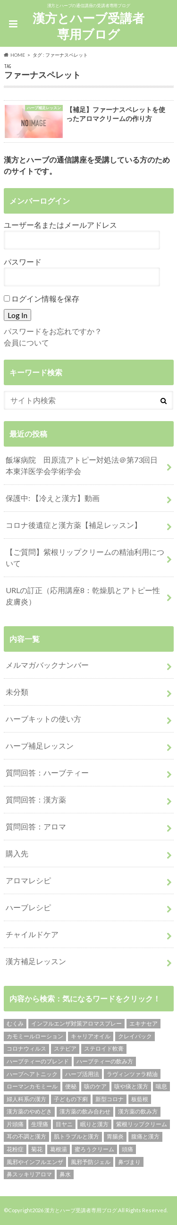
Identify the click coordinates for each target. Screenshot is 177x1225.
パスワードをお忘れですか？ (53, 331)
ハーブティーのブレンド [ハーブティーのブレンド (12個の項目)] (38, 1061)
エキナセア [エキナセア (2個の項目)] (143, 1023)
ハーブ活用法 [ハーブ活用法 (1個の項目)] (82, 1074)
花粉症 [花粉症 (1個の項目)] (15, 1149)
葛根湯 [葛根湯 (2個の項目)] (58, 1149)
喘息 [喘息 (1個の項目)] (161, 1086)
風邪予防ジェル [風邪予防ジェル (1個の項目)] (90, 1161)
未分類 (17, 691)
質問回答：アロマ (36, 826)
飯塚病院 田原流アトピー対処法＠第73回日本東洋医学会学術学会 (82, 465)
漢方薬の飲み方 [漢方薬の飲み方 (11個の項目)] (138, 1111)
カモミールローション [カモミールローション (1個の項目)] (35, 1036)
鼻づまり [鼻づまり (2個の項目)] (129, 1161)
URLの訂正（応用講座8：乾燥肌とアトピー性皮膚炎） (83, 596)
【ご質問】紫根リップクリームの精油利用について (85, 557)
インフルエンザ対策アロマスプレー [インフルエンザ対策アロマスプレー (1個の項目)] (76, 1023)
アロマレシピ (28, 880)
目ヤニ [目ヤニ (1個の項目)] (64, 1124)
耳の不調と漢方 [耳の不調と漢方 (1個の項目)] (26, 1136)
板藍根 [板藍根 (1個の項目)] (139, 1099)
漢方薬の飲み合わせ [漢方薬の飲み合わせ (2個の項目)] (84, 1111)
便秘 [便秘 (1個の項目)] (70, 1086)
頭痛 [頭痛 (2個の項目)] (127, 1149)
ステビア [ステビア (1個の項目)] (65, 1048)
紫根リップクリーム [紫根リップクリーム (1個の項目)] (141, 1124)
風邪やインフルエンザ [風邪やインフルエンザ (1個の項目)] (35, 1161)
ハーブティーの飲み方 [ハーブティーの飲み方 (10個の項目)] (104, 1061)
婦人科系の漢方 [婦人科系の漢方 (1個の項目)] (26, 1099)
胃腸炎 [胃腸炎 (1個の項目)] (115, 1136)
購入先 (17, 853)
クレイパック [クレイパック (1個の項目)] (135, 1036)
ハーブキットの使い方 (43, 718)
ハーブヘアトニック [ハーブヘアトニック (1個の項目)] (32, 1074)
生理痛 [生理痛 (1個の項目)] (39, 1124)
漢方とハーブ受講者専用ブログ (88, 26)
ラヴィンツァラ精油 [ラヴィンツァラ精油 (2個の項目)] (132, 1074)
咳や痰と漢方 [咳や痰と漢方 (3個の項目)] (131, 1086)
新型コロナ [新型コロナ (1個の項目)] (109, 1099)
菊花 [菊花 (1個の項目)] (36, 1149)
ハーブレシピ (28, 907)
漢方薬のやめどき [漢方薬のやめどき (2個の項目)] (29, 1111)
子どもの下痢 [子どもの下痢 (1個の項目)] (71, 1099)
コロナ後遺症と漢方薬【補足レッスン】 (74, 524)
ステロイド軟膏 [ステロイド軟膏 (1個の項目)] (104, 1048)
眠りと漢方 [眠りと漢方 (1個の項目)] (94, 1124)
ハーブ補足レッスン (40, 745)
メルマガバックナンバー (47, 664)
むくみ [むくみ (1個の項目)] (15, 1023)
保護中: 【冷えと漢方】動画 (53, 497)
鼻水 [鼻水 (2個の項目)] (65, 1174)
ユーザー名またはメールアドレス (60, 224)
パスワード (23, 261)
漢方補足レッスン (36, 961)
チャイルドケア (32, 934)
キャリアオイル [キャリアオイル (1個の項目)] (90, 1036)
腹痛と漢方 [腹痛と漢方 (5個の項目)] (145, 1136)
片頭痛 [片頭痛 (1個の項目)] (15, 1124)
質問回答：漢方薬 (36, 799)
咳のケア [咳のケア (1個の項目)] (95, 1086)
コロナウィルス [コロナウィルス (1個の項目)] (26, 1048)
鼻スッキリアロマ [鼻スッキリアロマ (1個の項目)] (29, 1174)
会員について (26, 342)
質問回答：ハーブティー (47, 772)
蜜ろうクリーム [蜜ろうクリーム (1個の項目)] (94, 1149)
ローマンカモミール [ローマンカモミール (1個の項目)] (32, 1086)
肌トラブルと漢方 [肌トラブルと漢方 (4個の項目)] (76, 1136)
